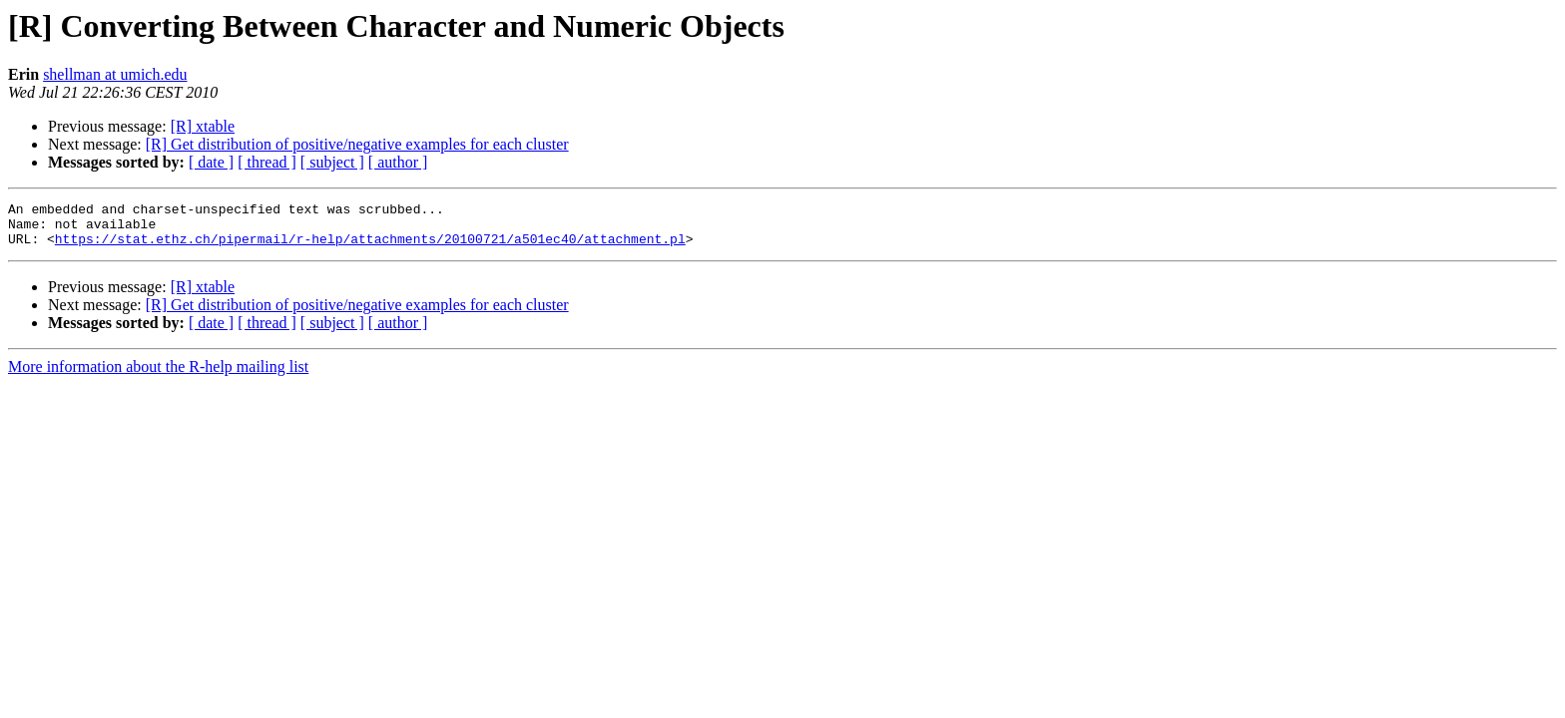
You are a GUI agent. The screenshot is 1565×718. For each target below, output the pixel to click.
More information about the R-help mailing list (158, 375)
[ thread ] (267, 162)
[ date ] (211, 162)
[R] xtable (203, 126)
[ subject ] (332, 162)
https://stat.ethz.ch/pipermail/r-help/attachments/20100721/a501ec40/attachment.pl (370, 247)
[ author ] (398, 162)
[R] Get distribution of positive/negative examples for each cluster (357, 144)
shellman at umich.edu (115, 74)
